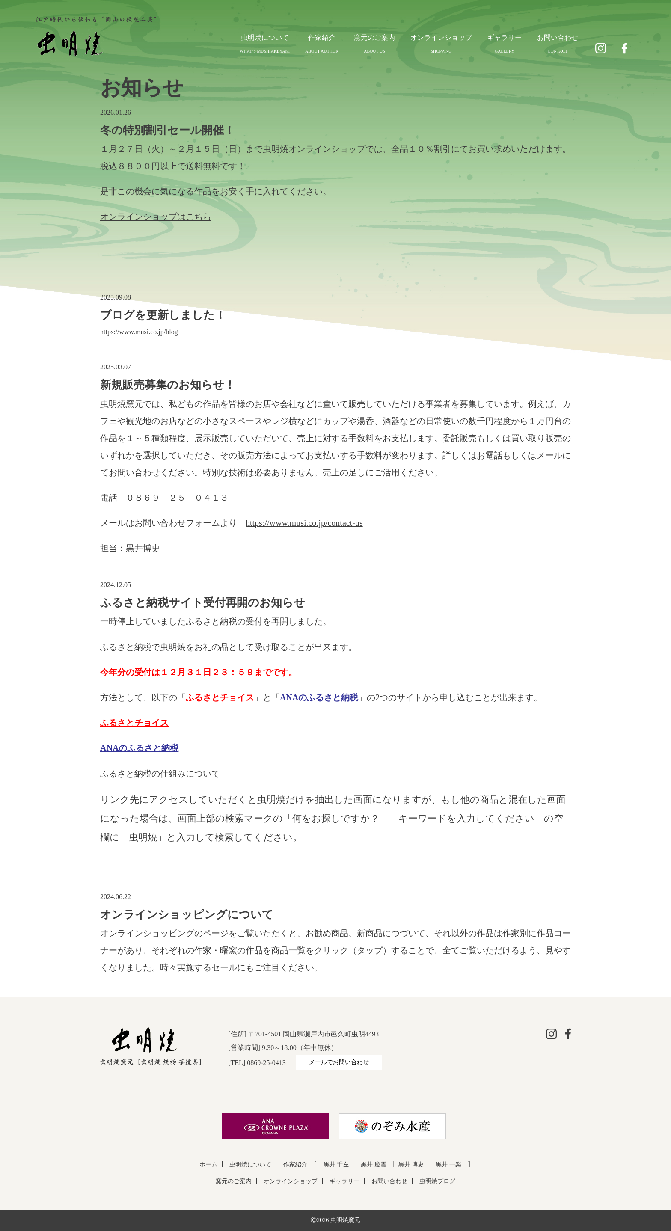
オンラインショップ (441, 37)
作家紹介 (322, 37)
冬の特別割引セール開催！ (167, 130)
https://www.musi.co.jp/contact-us (304, 523)
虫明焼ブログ (437, 1181)
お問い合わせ (557, 37)
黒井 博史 (411, 1164)
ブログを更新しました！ (163, 315)
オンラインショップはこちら (155, 216)
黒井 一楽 (448, 1164)
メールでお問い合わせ (339, 1062)
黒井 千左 (336, 1164)
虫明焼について (265, 37)
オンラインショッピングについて (186, 914)
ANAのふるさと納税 (139, 748)
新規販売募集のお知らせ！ (167, 385)
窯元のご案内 (374, 37)
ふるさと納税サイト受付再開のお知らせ (202, 602)
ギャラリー (504, 37)
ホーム (208, 1164)
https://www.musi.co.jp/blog (139, 331)
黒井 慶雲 (373, 1164)
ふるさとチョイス (134, 722)
